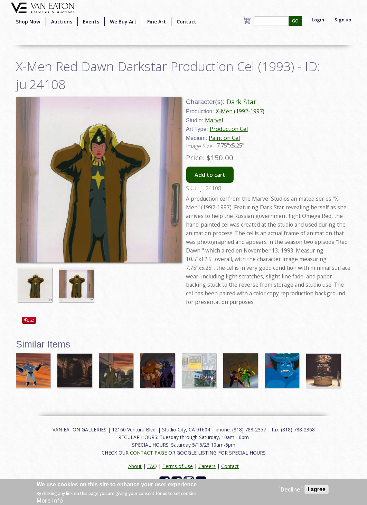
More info (50, 500)
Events (91, 21)
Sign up (343, 20)
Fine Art (156, 21)
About (135, 466)
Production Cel (229, 129)
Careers (207, 466)
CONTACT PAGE (148, 452)
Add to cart (210, 175)
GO (295, 21)
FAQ (152, 466)
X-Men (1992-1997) (240, 111)
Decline (290, 489)
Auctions (61, 21)
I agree (317, 489)
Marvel (214, 120)
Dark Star (241, 101)
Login (318, 20)
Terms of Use (177, 466)
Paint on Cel (224, 138)
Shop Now (28, 21)
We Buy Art (123, 21)
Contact (186, 21)
